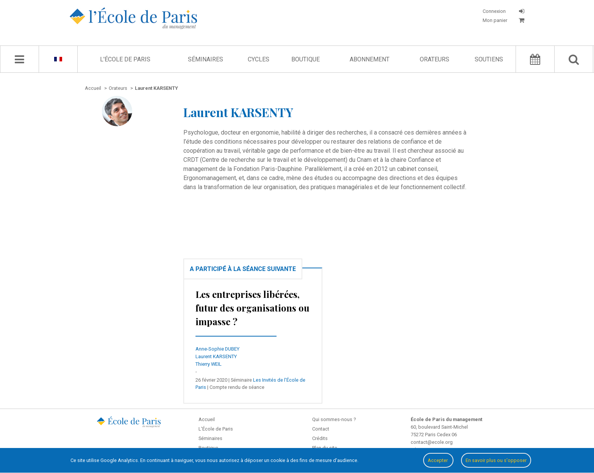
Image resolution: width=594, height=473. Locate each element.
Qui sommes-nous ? (334, 419)
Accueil (207, 419)
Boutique (305, 59)
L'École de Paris (125, 59)
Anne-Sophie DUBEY (217, 349)
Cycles (258, 59)
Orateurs (434, 59)
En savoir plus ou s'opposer (496, 460)
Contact (320, 429)
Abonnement (369, 59)
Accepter (438, 460)
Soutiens (489, 59)
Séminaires (205, 59)
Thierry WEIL (208, 364)
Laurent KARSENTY (216, 356)
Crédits (320, 438)
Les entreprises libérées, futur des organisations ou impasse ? (252, 307)
